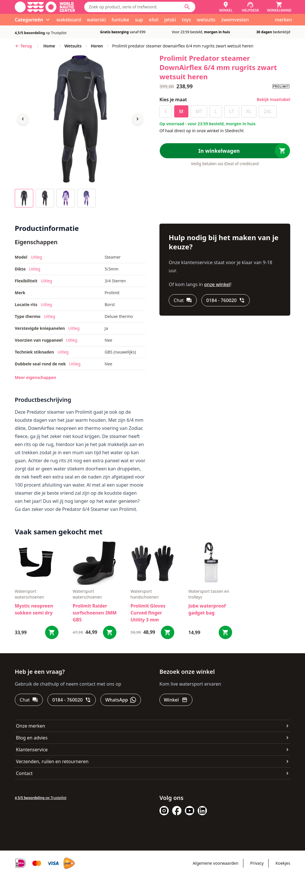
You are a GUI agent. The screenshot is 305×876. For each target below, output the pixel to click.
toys (186, 19)
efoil (153, 19)
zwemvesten (235, 19)
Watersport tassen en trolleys (208, 594)
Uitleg (36, 257)
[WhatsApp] (120, 700)
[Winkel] (225, 7)
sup (139, 19)
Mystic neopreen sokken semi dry (34, 609)
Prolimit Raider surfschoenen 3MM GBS (95, 613)
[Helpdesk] (250, 7)
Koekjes (282, 863)
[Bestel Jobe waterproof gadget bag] (225, 632)
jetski (170, 19)
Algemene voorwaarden (215, 863)
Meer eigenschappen (35, 377)
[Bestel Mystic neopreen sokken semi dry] (52, 632)
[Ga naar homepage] (45, 6)
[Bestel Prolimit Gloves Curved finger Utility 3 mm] (167, 632)
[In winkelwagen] (224, 151)
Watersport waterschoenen (29, 594)
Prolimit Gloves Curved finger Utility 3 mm (148, 613)
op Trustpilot (41, 32)
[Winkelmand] (279, 7)
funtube (120, 19)
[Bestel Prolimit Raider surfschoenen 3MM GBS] (110, 632)
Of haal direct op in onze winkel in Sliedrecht (201, 130)
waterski (96, 19)
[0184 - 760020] (225, 300)
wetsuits (206, 19)
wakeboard (68, 19)
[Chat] (183, 300)
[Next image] (137, 119)
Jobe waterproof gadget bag (207, 609)
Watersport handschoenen (145, 594)
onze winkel (217, 284)
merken (283, 19)
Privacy (257, 863)
